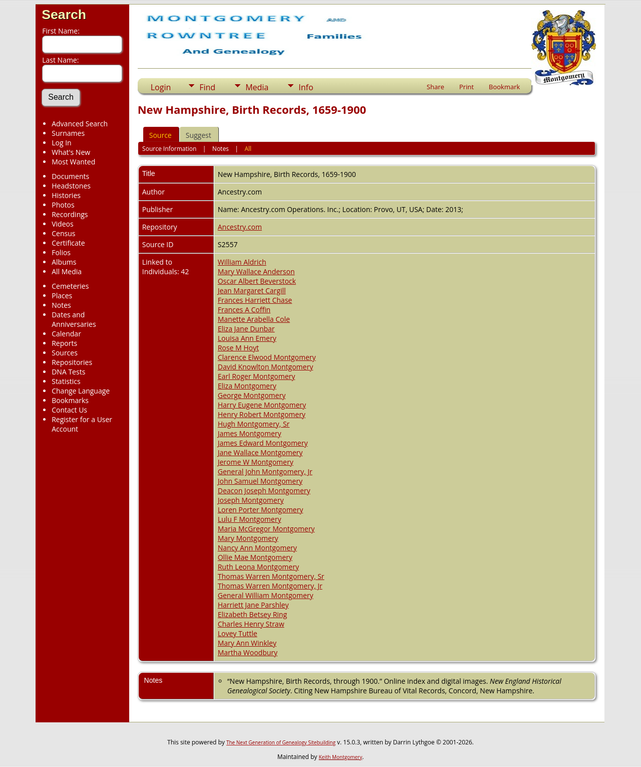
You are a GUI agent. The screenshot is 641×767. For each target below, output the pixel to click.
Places (62, 295)
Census (63, 233)
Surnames (68, 133)
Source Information (169, 148)
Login (161, 87)
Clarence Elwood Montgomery (267, 357)
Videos (62, 224)
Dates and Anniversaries (74, 319)
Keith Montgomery (341, 756)
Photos (63, 205)
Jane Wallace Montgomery (260, 452)
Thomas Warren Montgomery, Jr (270, 586)
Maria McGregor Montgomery (266, 528)
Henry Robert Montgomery (261, 414)
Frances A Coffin (244, 309)
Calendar (66, 333)
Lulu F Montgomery (249, 519)
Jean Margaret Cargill (252, 290)
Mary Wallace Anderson (256, 271)
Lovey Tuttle (237, 633)
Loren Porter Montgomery (260, 509)
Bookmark (504, 86)
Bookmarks (70, 400)
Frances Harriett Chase (255, 300)
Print (466, 86)
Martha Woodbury (247, 652)
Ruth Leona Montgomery (258, 566)
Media (256, 87)
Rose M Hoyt (238, 347)
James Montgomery (249, 433)
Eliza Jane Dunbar (246, 328)
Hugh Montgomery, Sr (254, 424)
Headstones (71, 185)
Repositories (72, 362)
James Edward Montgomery (263, 443)
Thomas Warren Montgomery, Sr (271, 576)
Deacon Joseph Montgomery (264, 490)
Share (435, 86)
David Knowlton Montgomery (265, 366)
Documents (70, 176)
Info (305, 87)
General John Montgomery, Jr (265, 471)
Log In (61, 142)
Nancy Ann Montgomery (257, 547)
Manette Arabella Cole (254, 319)
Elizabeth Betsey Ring (252, 614)
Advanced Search (80, 123)
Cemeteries (70, 286)
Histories (66, 195)
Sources (65, 352)
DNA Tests (68, 371)
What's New (71, 152)
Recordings (70, 214)
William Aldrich (242, 262)
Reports (64, 343)
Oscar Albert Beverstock (257, 281)
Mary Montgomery (248, 538)
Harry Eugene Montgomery (262, 405)
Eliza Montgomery (247, 386)
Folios (61, 252)
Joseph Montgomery (251, 500)
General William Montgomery (265, 595)
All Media (67, 271)
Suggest (198, 135)
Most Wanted (73, 161)
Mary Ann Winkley (247, 643)
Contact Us (69, 410)
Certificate (68, 243)
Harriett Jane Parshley (253, 605)
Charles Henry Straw (251, 624)
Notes (61, 305)
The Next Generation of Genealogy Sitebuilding (281, 742)
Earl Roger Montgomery (256, 376)
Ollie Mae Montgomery (255, 557)
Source (160, 135)
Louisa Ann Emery (247, 338)
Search (64, 14)
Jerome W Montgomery (255, 462)
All (247, 148)
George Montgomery (251, 395)
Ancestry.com (240, 227)
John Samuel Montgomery (260, 481)
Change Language (81, 391)
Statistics (66, 381)
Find (207, 87)
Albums (64, 262)
